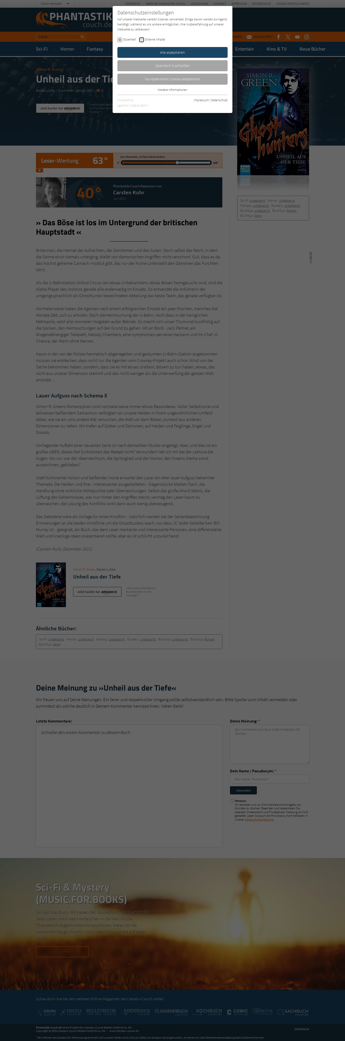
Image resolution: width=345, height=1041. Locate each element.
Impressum (201, 100)
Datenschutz (219, 100)
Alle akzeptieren (172, 52)
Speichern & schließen (172, 65)
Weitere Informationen (172, 90)
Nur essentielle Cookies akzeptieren (172, 79)
